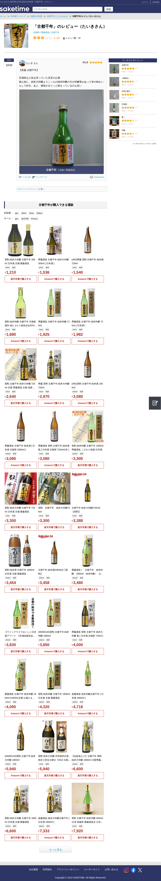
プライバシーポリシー (68, 869)
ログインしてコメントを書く (31, 189)
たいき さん (32, 63)
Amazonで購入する (54, 279)
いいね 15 (24, 177)
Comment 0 (97, 177)
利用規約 (47, 869)
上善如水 (125, 78)
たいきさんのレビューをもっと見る (144, 143)
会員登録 (155, 2)
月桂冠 (124, 104)
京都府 (36, 32)
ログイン (145, 2)
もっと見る (55, 849)
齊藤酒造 (45, 32)
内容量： (8, 213)
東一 (123, 117)
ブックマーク (39, 177)
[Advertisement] (133, 168)
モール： (8, 218)
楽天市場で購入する (21, 279)
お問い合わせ (111, 869)
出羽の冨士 (126, 91)
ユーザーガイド (92, 869)
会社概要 (33, 869)
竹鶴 (123, 130)
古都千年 (55, 32)
